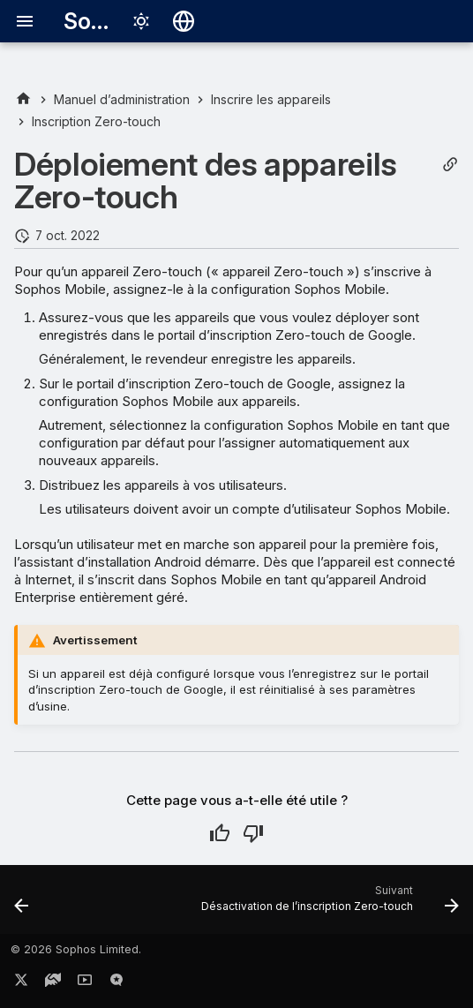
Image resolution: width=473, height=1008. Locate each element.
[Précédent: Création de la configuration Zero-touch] (22, 905)
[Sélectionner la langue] (183, 21)
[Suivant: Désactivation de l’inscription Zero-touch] (327, 905)
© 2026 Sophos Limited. (76, 949)
